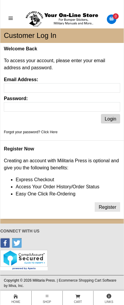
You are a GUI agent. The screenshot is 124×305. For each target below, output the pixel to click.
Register (107, 207)
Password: (16, 98)
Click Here (49, 132)
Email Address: (21, 79)
